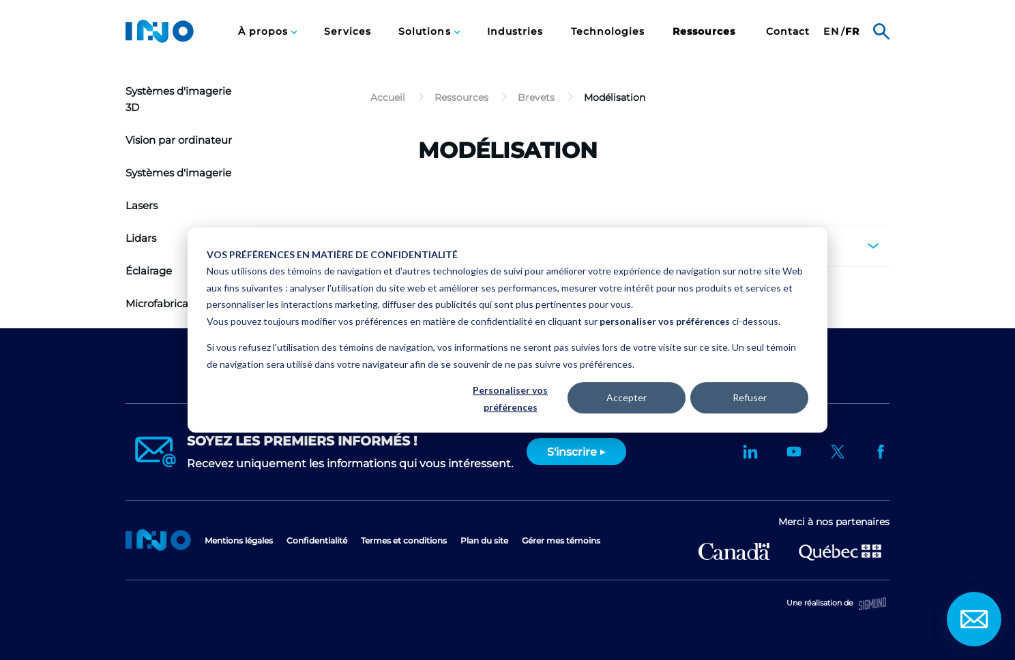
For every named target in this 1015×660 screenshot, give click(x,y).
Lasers (142, 205)
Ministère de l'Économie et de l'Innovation (840, 551)
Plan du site (484, 540)
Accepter (626, 397)
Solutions (426, 31)
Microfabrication (167, 303)
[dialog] (507, 330)
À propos (265, 31)
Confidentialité (316, 540)
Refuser (750, 397)
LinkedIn (750, 451)
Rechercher (881, 31)
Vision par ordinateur (179, 139)
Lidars (141, 238)
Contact (788, 31)
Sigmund (872, 603)
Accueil (158, 540)
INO (160, 31)
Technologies (608, 31)
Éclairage (149, 270)
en (830, 31)
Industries (515, 31)
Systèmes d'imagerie (178, 172)
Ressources (704, 31)
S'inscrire (572, 451)
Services (347, 31)
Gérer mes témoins (561, 540)
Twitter (837, 451)
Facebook (881, 451)
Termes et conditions (404, 540)
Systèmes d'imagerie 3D (178, 99)
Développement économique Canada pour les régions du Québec (734, 551)
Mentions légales (239, 540)
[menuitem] (267, 31)
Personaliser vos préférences (510, 398)
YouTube (794, 451)
